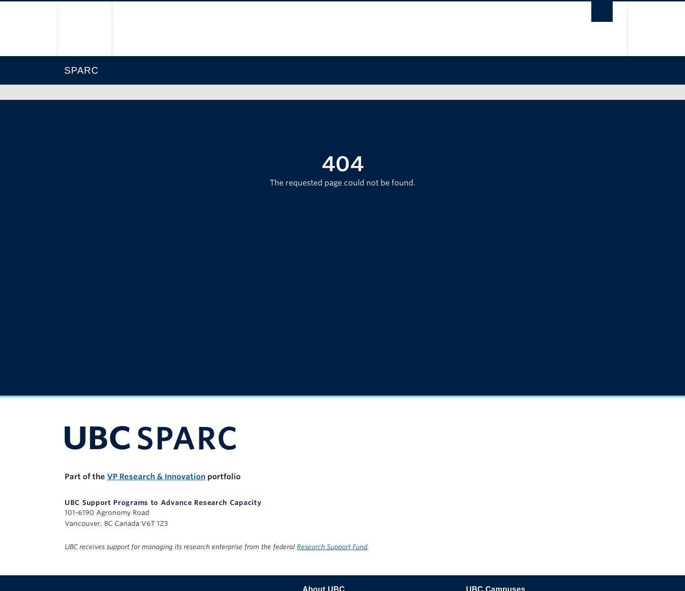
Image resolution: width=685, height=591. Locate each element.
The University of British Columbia (84, 28)
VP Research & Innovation (156, 476)
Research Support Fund (332, 547)
